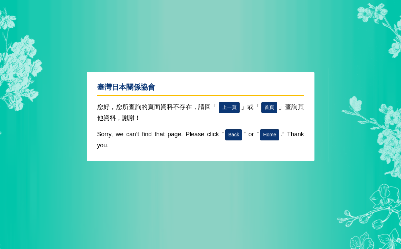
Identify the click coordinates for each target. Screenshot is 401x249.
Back (233, 134)
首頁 (269, 107)
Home (269, 134)
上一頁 (229, 107)
